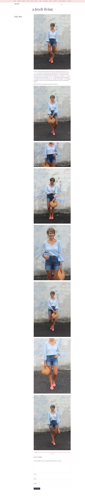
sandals (64, 78)
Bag (62, 452)
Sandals (59, 452)
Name (35, 474)
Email (35, 478)
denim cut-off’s (51, 77)
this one (66, 76)
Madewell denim (53, 452)
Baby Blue (18, 16)
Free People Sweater (42, 452)
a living (42, 9)
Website (35, 483)
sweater (58, 74)
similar (48, 452)
